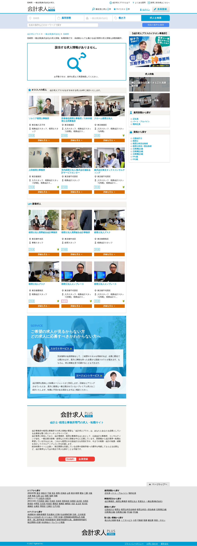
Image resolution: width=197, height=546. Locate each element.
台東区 (36, 506)
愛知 (82, 493)
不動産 (140, 520)
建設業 (150, 520)
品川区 (79, 501)
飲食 (118, 520)
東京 (38, 493)
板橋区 (61, 504)
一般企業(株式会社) (154, 501)
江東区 (49, 506)
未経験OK (31, 514)
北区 (73, 504)
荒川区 (85, 504)
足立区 (78, 504)
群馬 (58, 493)
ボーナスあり (47, 517)
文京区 (43, 504)
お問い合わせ (152, 544)
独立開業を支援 (34, 522)
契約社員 (136, 124)
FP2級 (135, 159)
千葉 (49, 493)
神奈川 (44, 493)
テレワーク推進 (58, 522)
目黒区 (73, 501)
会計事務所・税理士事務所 (116, 501)
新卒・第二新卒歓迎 (36, 520)
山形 (68, 493)
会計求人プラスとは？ (121, 3)
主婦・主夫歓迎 (79, 514)
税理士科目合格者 (140, 143)
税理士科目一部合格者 (142, 146)
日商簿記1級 (138, 149)
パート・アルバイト (141, 121)
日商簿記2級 (138, 151)
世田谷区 (66, 501)
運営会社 (164, 544)
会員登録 (76, 459)
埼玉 (53, 493)
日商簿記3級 (138, 154)
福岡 (51, 496)
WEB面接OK (50, 520)
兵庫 (29, 496)
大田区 (85, 501)
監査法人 (141, 501)
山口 (42, 496)
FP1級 (135, 157)
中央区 (52, 501)
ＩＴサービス (126, 520)
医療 (145, 520)
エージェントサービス (89, 375)
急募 (83, 517)
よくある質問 (140, 3)
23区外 (48, 498)
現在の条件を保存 (156, 25)
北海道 (63, 493)
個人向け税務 (110, 520)
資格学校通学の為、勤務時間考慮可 (71, 520)
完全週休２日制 (53, 514)
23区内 (41, 498)
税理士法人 (132, 501)
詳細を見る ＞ (44, 140)
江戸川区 (56, 506)
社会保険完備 (66, 514)
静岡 (77, 493)
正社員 (135, 119)
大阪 (90, 493)
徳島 (47, 496)
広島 (38, 496)
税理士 (135, 141)
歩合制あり (46, 522)
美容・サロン (159, 520)
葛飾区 (30, 506)
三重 (86, 493)
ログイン (146, 10)
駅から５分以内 (34, 517)
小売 (135, 520)
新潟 (73, 493)
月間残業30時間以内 (71, 517)
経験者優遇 (41, 514)
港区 (47, 501)
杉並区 (49, 504)
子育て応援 (58, 517)
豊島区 (55, 504)
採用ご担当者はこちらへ (160, 3)
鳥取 (34, 496)
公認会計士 (137, 138)
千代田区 (41, 501)
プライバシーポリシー (134, 544)
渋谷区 (58, 501)
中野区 (36, 504)
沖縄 (55, 496)
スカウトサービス (61, 348)
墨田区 (43, 506)
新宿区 (30, 504)
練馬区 (68, 504)
